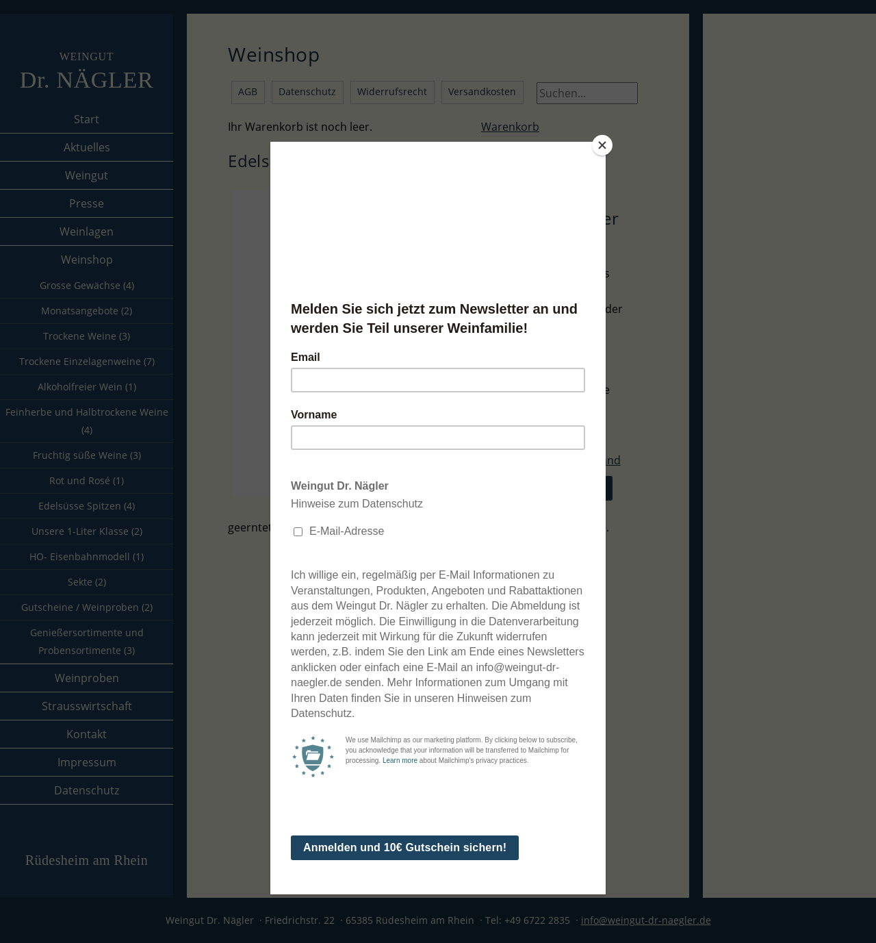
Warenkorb (510, 126)
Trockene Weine (86, 335)
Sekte (87, 581)
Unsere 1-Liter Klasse (86, 531)
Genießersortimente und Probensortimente (87, 641)
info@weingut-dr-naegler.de (646, 920)
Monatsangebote (86, 310)
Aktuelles (87, 147)
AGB (247, 91)
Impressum (86, 762)
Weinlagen (87, 231)
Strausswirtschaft (87, 706)
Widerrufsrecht (392, 91)
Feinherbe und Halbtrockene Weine (86, 420)
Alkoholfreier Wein (87, 386)
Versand (599, 460)
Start (86, 119)
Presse (86, 203)
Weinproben (87, 678)
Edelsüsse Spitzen (86, 505)
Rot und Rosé (86, 480)
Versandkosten (482, 91)
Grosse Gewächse (87, 285)
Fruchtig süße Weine (87, 455)
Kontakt (86, 734)
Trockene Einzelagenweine (87, 361)
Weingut (86, 175)
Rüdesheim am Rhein (86, 860)
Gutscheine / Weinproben (87, 607)
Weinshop (87, 259)
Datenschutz (86, 790)
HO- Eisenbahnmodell (86, 556)
